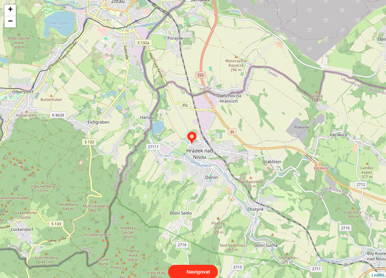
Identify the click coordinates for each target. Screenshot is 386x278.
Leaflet (378, 268)
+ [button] (10, 10)
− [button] (10, 21)
